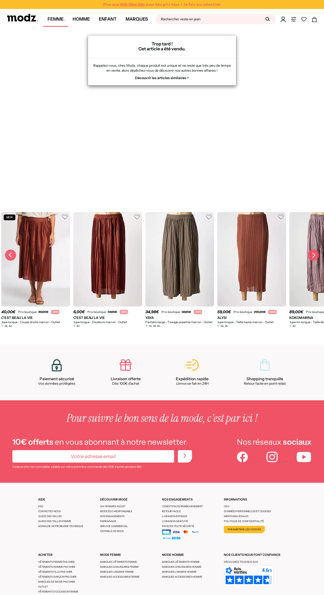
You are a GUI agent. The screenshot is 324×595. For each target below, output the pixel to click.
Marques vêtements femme (118, 562)
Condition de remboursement (182, 506)
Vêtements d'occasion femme (58, 591)
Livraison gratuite (175, 521)
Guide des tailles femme (54, 521)
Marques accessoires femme (119, 576)
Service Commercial (114, 526)
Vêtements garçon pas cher (57, 576)
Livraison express (174, 516)
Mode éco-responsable (116, 511)
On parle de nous (112, 531)
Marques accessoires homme (182, 576)
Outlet (43, 586)
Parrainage (108, 521)
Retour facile (171, 511)
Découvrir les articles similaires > (162, 78)
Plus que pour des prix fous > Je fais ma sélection (162, 4)
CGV (226, 506)
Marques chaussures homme (181, 566)
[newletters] (185, 456)
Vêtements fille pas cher (55, 571)
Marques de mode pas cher (56, 581)
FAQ (40, 506)
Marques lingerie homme (179, 571)
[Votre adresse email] (93, 456)
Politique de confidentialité (244, 521)
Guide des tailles (50, 516)
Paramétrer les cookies (244, 529)
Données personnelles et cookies (247, 511)
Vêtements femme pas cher (56, 562)
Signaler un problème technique (60, 526)
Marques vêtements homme (181, 562)
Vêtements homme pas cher (56, 566)
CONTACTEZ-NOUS (49, 511)
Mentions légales (236, 516)
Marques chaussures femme (119, 566)
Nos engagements (112, 516)
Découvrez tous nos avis (241, 562)
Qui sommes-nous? (113, 506)
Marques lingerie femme (117, 571)
